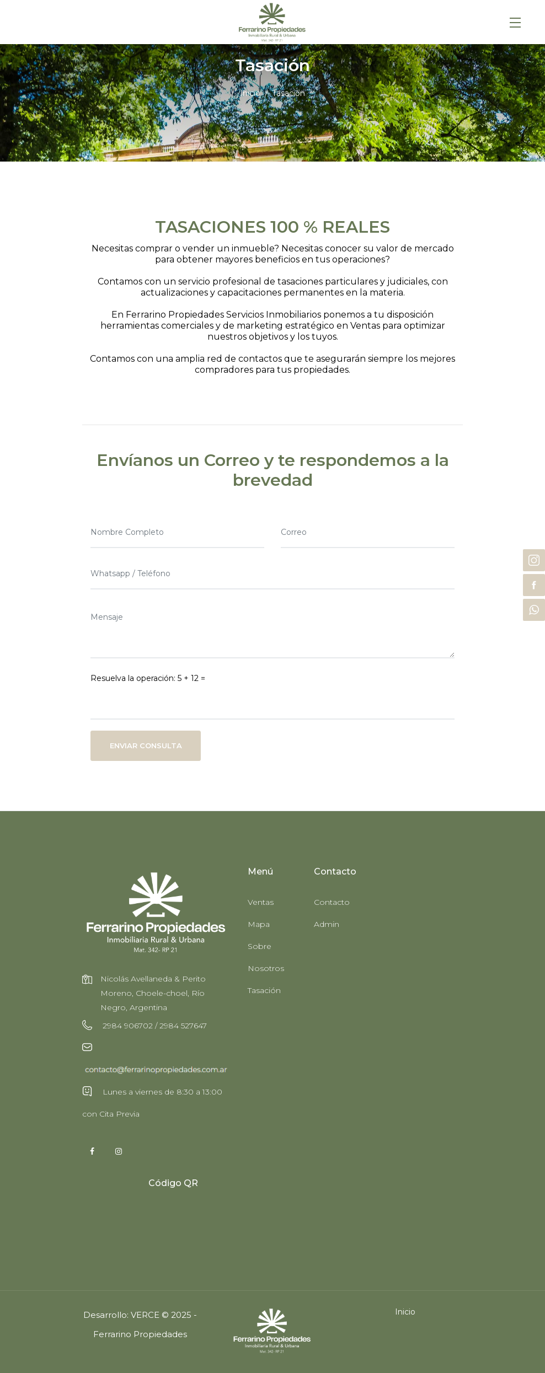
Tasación (264, 990)
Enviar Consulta (146, 745)
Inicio (250, 93)
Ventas (261, 902)
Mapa (259, 924)
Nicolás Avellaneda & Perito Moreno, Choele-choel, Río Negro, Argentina (153, 993)
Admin (326, 924)
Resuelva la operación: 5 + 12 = (147, 678)
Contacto (332, 902)
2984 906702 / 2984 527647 (153, 1026)
